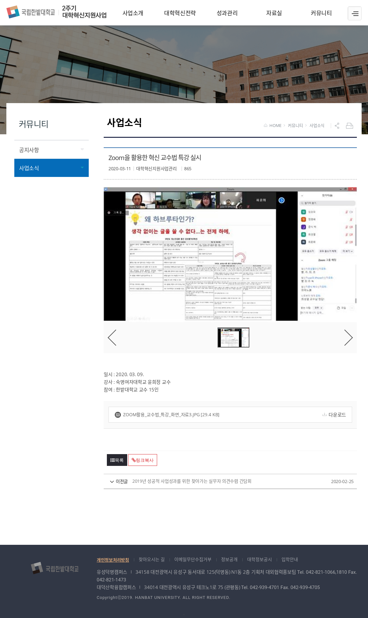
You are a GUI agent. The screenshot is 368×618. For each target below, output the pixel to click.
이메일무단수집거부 (193, 559)
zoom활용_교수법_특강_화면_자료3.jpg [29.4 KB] (167, 414)
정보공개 (229, 559)
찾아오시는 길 (152, 559)
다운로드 (333, 414)
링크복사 (142, 460)
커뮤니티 (295, 125)
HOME (272, 125)
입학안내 (289, 559)
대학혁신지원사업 (56, 11)
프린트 (350, 126)
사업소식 (316, 125)
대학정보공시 (259, 559)
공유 (338, 126)
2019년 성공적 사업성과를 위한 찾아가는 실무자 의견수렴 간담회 (218, 481)
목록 (117, 460)
